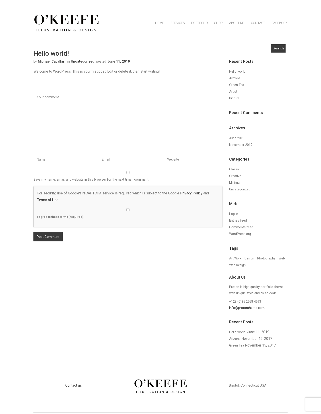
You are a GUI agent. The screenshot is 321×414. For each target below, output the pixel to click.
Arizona (235, 79)
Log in (233, 215)
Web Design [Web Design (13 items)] (237, 266)
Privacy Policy (191, 194)
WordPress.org (240, 235)
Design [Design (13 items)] (249, 259)
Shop (218, 26)
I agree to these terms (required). (128, 215)
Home (159, 26)
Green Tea (236, 86)
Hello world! (237, 73)
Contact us (73, 387)
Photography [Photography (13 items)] (266, 259)
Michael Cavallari (51, 63)
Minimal (234, 184)
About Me (237, 26)
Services (178, 26)
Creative (235, 177)
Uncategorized (82, 63)
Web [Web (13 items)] (282, 259)
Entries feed (238, 222)
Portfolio (199, 26)
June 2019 (236, 139)
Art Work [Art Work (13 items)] (235, 259)
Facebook (280, 26)
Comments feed (241, 228)
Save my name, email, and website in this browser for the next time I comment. (91, 181)
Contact (258, 26)
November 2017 (240, 146)
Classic (234, 171)
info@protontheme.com (247, 309)
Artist (233, 93)
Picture (234, 100)
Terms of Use (47, 201)
